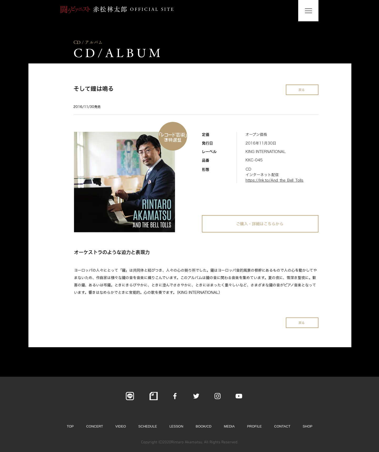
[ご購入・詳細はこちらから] (260, 223)
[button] (308, 10)
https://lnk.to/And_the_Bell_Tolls (274, 180)
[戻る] (302, 90)
